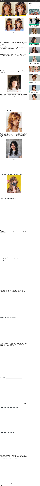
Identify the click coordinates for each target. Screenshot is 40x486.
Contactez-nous (30, 0)
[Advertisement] (14, 37)
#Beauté (26, 16)
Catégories (25, 0)
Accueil (20, 0)
